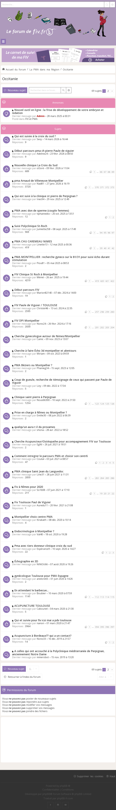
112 (97, 597)
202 (102, 327)
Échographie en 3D (26, 561)
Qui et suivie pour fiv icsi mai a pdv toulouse (42, 620)
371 (102, 187)
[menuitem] (51, 789)
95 (105, 232)
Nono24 (41, 323)
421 (107, 281)
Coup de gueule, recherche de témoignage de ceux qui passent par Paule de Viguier (62, 381)
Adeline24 (42, 153)
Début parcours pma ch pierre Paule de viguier (44, 150)
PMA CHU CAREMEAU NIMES (33, 241)
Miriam (41, 353)
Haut (112, 776)
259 (107, 311)
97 (113, 232)
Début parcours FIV (26, 290)
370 (97, 187)
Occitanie (10, 78)
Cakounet (42, 608)
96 (109, 232)
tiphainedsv (43, 213)
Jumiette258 (43, 229)
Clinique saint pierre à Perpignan (35, 397)
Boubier (41, 593)
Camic (40, 339)
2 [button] (108, 91)
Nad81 (40, 183)
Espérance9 (43, 549)
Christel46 (42, 308)
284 (102, 478)
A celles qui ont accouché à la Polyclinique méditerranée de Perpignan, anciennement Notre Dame (58, 652)
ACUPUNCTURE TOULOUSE (32, 606)
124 (102, 403)
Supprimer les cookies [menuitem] (90, 776)
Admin (41, 116)
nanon (40, 623)
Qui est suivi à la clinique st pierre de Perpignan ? (45, 196)
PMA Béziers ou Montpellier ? (33, 365)
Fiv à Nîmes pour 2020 (28, 487)
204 (112, 327)
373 (112, 187)
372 (107, 187)
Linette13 (42, 244)
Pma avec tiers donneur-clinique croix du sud (43, 546)
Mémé (40, 277)
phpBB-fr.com (65, 798)
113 (102, 597)
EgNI (39, 444)
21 (109, 493)
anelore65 (42, 578)
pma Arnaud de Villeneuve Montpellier (38, 180)
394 (97, 626)
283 (97, 478)
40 (105, 248)
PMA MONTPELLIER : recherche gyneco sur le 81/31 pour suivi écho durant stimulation (61, 258)
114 (107, 597)
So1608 (41, 490)
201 (97, 327)
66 (101, 171)
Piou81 (41, 263)
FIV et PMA (31, 119)
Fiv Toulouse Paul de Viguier (32, 502)
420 (102, 281)
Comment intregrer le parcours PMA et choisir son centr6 (51, 456)
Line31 (40, 474)
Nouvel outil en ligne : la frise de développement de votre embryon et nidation (58, 111)
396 (107, 626)
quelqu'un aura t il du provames (34, 427)
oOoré (40, 168)
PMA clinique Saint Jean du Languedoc (38, 471)
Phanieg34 (43, 368)
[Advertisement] (58, 740)
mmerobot (43, 657)
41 (109, 248)
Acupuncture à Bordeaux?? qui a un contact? (42, 635)
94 (101, 232)
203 (107, 327)
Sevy (39, 139)
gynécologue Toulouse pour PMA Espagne (41, 576)
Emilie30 (41, 415)
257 (97, 311)
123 (97, 403)
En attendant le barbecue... (31, 590)
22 (113, 493)
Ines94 (40, 199)
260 (112, 311)
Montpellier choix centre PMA (33, 516)
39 (101, 248)
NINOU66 (42, 564)
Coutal (40, 459)
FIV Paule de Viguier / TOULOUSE (35, 305)
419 (97, 281)
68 (109, 171)
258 (102, 311)
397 (112, 626)
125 (107, 403)
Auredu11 (42, 505)
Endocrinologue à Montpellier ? (34, 531)
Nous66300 (43, 400)
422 (112, 281)
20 (105, 493)
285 (107, 478)
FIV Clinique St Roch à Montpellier (36, 274)
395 (102, 626)
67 (105, 171)
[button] (112, 91)
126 (112, 403)
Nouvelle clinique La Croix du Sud (35, 165)
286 (112, 478)
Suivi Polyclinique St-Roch (30, 226)
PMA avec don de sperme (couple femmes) (41, 210)
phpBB (46, 794)
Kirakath (41, 520)
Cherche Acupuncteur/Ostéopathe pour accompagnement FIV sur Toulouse (62, 441)
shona (40, 430)
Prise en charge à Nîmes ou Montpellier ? (40, 412)
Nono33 (41, 638)
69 (113, 171)
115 (112, 597)
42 (113, 248)
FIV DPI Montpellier (26, 320)
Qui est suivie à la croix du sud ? (35, 136)
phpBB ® (65, 785)
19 (101, 493)
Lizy (39, 385)
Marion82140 (44, 292)
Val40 (40, 534)
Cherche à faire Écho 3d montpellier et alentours (45, 350)
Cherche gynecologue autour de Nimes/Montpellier (47, 336)
